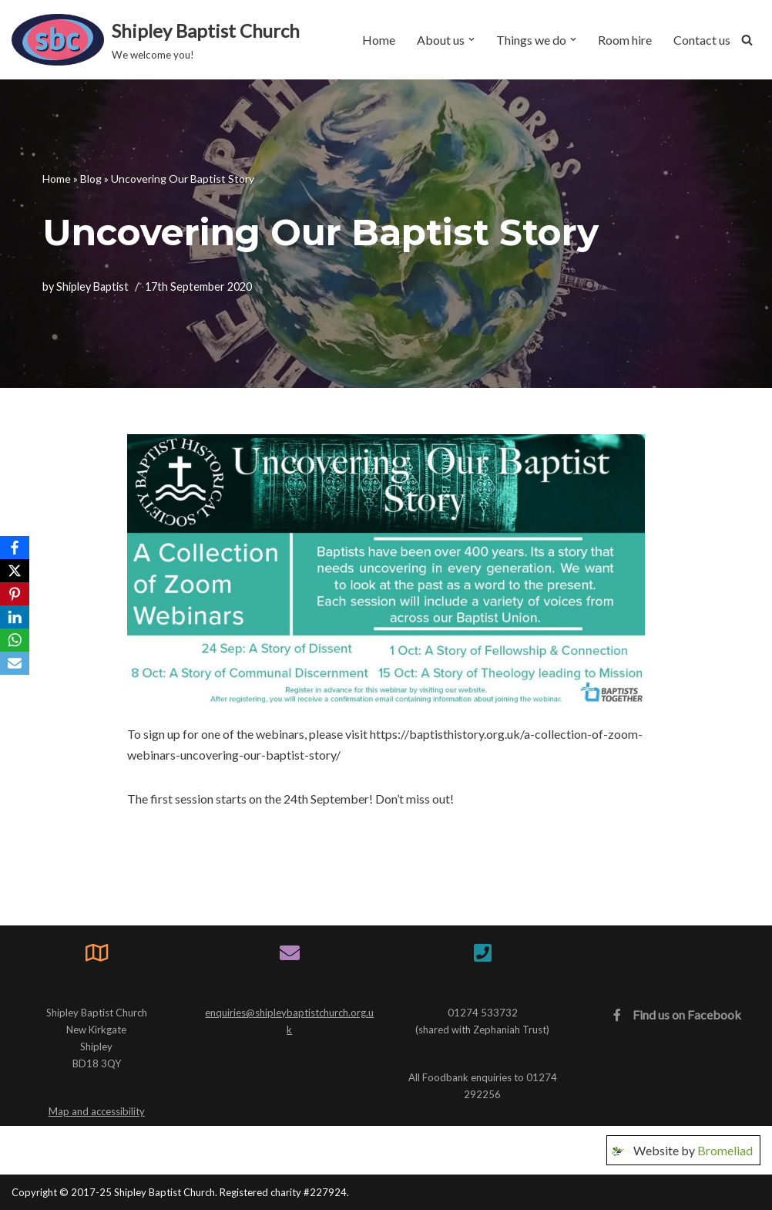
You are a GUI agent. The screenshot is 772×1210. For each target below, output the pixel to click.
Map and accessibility (97, 1111)
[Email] (14, 663)
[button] (471, 39)
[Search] (747, 40)
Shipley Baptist (92, 286)
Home (378, 39)
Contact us (701, 39)
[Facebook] (14, 547)
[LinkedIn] (14, 617)
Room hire (625, 39)
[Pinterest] (14, 593)
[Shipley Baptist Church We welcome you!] (156, 40)
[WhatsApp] (14, 640)
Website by (693, 1151)
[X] (14, 570)
